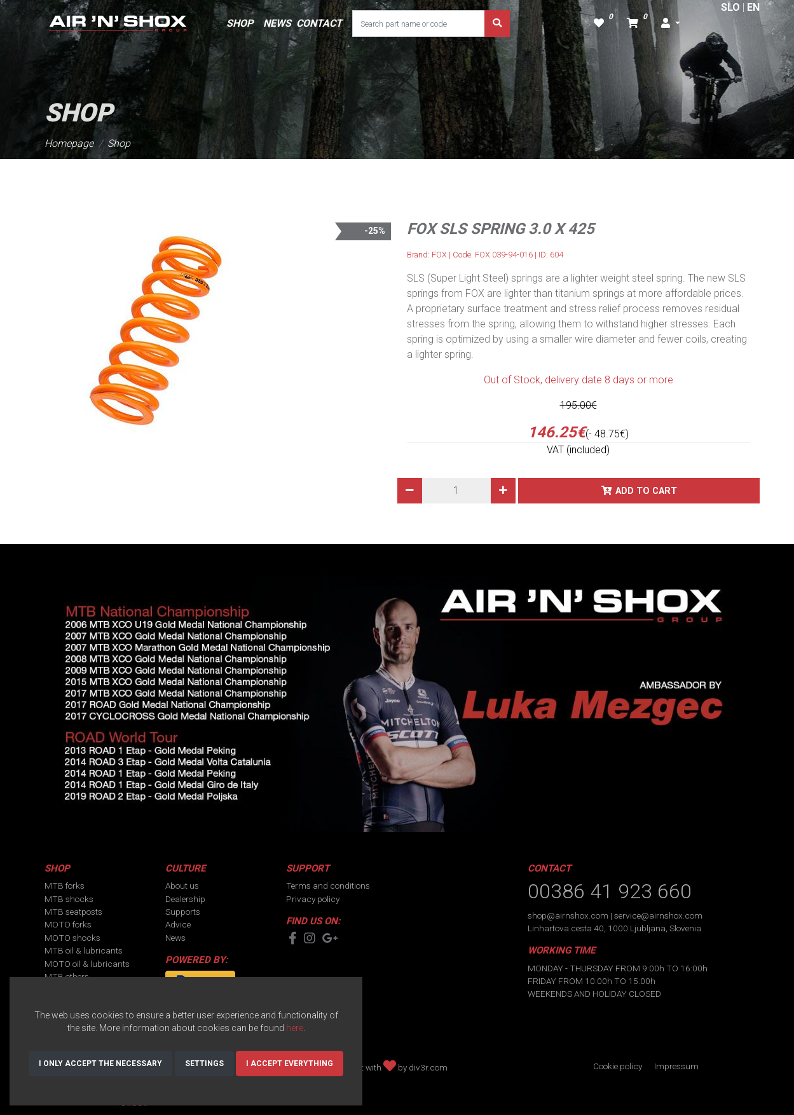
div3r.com (428, 1067)
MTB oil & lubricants (83, 950)
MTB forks (64, 885)
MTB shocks (68, 899)
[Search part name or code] (418, 23)
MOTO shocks (72, 938)
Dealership (185, 899)
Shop (118, 143)
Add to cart (646, 491)
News (175, 938)
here (294, 1028)
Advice (178, 924)
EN (753, 7)
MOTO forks (68, 924)
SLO (730, 7)
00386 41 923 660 (610, 891)
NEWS (277, 23)
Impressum (676, 1066)
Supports (182, 911)
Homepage (68, 143)
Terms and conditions (328, 885)
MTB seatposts (73, 911)
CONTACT (319, 23)
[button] (670, 23)
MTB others (66, 976)
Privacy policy (312, 899)
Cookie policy (617, 1066)
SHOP (239, 23)
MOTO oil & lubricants (87, 964)
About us (182, 885)
